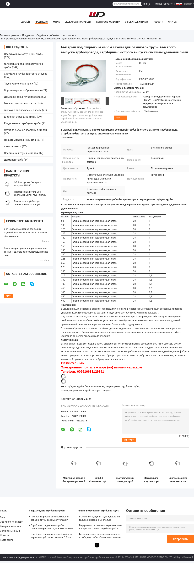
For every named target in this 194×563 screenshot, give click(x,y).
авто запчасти (12, 146)
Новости (158, 22)
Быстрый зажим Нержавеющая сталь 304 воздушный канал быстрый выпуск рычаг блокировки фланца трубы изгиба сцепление (177, 480)
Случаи (173, 22)
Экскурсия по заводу (78, 22)
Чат (118, 118)
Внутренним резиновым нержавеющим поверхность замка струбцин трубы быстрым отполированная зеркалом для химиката (100, 527)
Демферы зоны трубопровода (22, 96)
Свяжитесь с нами (136, 22)
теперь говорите (163, 3)
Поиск (145, 4)
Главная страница (9, 35)
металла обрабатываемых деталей (25, 130)
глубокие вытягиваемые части (22, 110)
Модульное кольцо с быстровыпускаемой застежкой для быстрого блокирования (74, 480)
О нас (56, 22)
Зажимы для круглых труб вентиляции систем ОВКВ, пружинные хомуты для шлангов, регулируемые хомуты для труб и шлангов (151, 480)
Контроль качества (108, 22)
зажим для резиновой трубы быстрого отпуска (86, 390)
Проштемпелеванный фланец (22, 139)
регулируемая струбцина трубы (122, 386)
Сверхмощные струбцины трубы (23, 54)
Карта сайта (6, 540)
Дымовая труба (13, 159)
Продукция (41, 22)
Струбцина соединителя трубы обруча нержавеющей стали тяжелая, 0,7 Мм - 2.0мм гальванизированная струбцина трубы (51, 536)
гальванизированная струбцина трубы (98, 510)
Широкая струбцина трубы (20, 116)
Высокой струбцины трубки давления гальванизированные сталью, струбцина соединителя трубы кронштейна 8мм (99, 518)
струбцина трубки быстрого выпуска (84, 386)
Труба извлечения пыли (18, 83)
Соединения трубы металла (21, 153)
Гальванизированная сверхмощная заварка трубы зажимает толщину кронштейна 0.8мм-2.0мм (50, 518)
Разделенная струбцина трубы (22, 123)
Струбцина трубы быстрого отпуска (55, 35)
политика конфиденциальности (20, 557)
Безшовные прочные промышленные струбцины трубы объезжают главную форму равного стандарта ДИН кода (100, 536)
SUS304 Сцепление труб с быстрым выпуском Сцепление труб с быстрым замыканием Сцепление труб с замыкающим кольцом (98, 480)
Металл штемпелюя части (20, 103)
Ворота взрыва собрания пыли (23, 90)
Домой (25, 22)
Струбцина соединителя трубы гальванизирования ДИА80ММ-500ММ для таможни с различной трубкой (52, 527)
